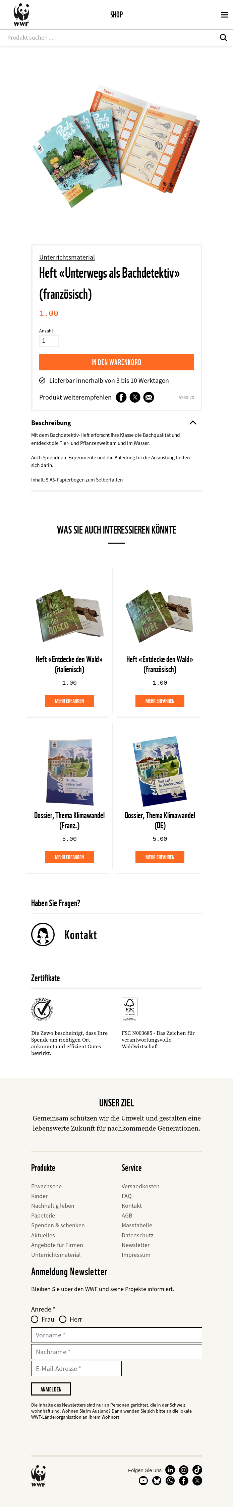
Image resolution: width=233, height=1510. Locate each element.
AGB (127, 1217)
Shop (116, 14)
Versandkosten (141, 1187)
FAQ (127, 1197)
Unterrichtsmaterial (67, 257)
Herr (76, 1321)
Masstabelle (137, 1227)
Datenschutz (138, 1236)
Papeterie (43, 1217)
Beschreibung (113, 423)
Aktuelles (43, 1236)
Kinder (39, 1197)
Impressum (136, 1256)
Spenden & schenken (58, 1227)
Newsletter (136, 1246)
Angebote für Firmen (57, 1246)
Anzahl (46, 330)
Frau (48, 1321)
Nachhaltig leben (52, 1207)
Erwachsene (46, 1187)
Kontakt (81, 936)
